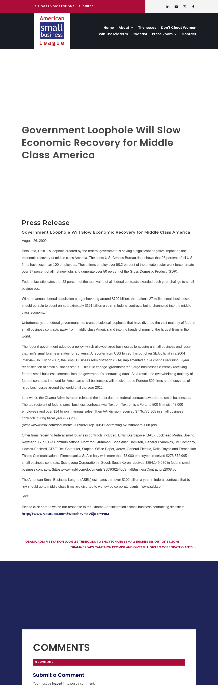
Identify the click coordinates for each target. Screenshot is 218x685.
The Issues (147, 28)
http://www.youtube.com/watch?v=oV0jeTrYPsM (65, 513)
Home (109, 28)
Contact (189, 34)
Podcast (140, 34)
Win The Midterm (113, 34)
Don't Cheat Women (178, 28)
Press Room (162, 34)
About (124, 28)
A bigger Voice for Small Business (64, 6)
